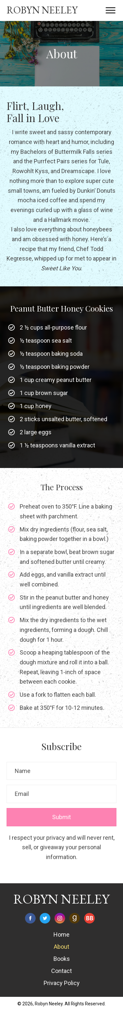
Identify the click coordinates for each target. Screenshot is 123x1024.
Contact (61, 970)
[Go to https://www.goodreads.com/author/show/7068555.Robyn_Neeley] (74, 918)
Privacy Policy (62, 982)
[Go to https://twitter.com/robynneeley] (45, 918)
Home (61, 934)
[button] (110, 10)
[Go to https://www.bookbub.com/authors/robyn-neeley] (89, 918)
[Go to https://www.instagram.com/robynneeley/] (60, 918)
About (61, 946)
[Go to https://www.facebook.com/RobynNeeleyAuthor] (30, 918)
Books (61, 958)
